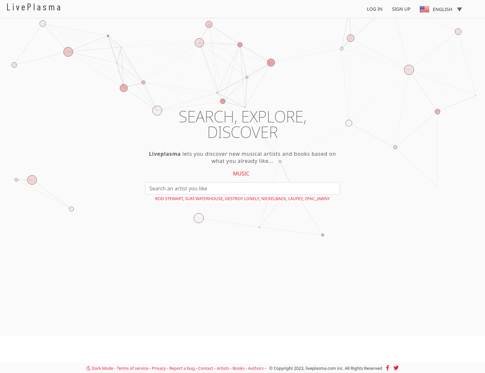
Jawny (323, 198)
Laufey (295, 198)
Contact (205, 368)
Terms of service (132, 368)
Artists (223, 368)
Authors (256, 368)
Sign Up (401, 9)
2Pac (310, 198)
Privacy (159, 368)
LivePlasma (34, 6)
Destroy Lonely (242, 198)
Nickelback (273, 198)
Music (241, 173)
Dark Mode (99, 368)
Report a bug (181, 368)
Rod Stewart (169, 198)
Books (238, 368)
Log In (375, 9)
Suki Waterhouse (204, 198)
